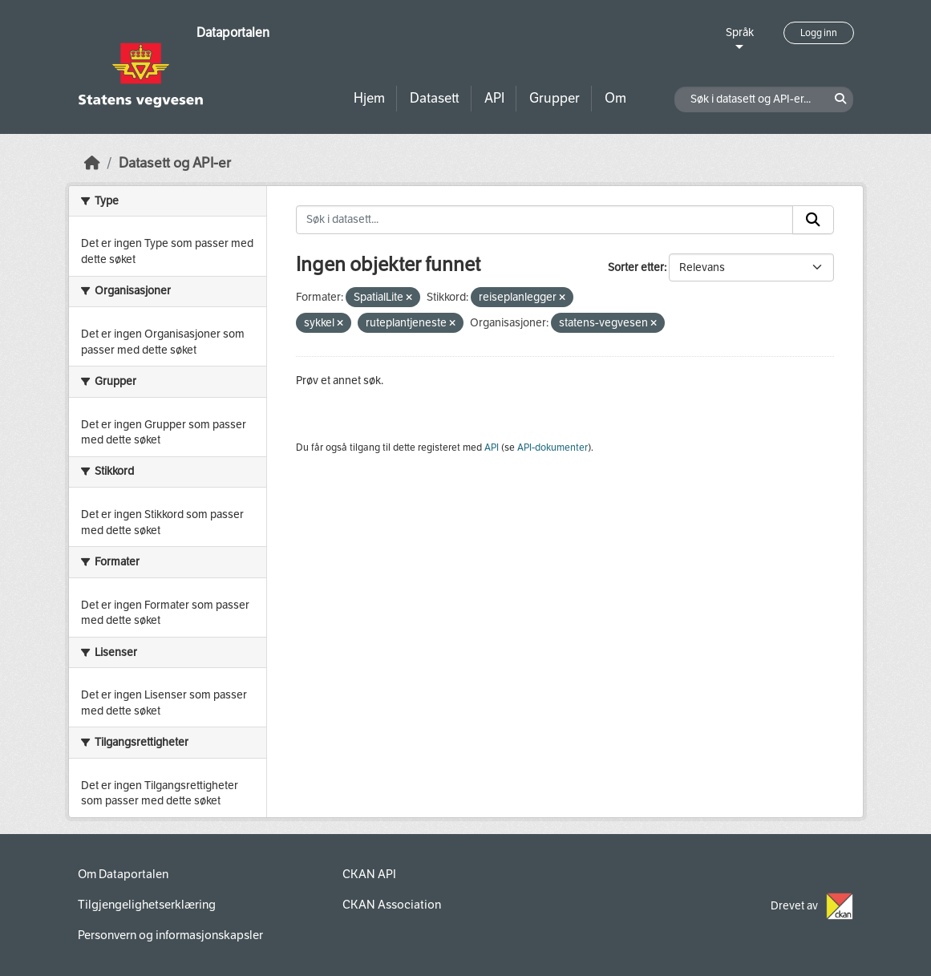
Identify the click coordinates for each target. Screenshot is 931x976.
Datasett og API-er (175, 163)
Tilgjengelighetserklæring (147, 904)
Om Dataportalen (123, 874)
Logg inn (818, 32)
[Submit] (813, 219)
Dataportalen (232, 32)
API (494, 98)
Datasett (434, 98)
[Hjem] (92, 163)
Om (615, 98)
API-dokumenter (552, 447)
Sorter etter (636, 267)
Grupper (554, 98)
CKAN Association (391, 904)
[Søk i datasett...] (544, 219)
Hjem (369, 98)
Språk (740, 32)
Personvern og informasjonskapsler (170, 935)
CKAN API (369, 874)
